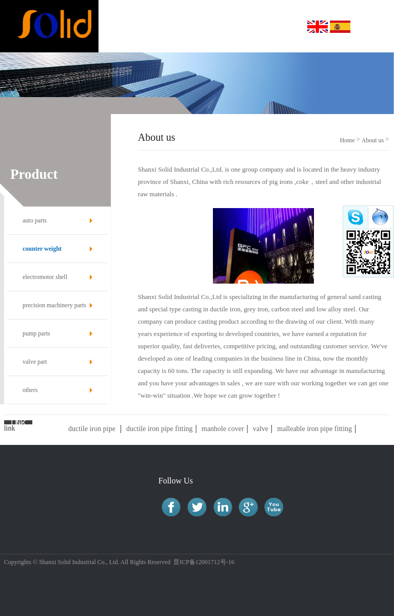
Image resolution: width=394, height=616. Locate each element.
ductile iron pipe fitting (159, 429)
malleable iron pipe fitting (314, 429)
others (30, 390)
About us (373, 140)
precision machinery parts (54, 305)
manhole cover (223, 429)
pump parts (36, 333)
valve (260, 429)
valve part (35, 361)
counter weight (42, 248)
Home (347, 140)
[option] (197, 83)
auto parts (35, 220)
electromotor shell (45, 277)
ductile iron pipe (91, 429)
